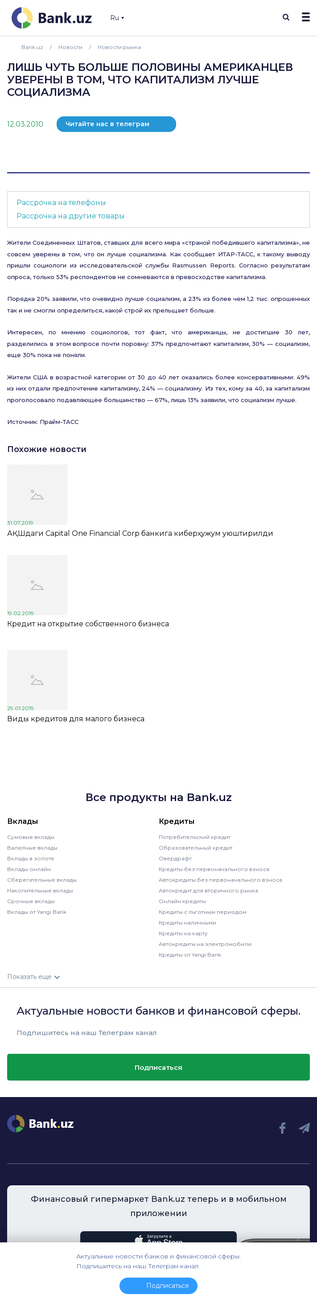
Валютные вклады (32, 847)
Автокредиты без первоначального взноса (220, 879)
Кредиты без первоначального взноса (214, 869)
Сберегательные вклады (42, 879)
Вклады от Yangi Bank (36, 911)
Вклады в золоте (30, 858)
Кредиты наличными (187, 922)
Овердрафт (175, 858)
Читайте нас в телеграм (107, 124)
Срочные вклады (31, 901)
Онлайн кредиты (182, 901)
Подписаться (158, 1067)
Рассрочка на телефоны (61, 202)
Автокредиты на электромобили (205, 944)
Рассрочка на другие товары (70, 216)
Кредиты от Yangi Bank (190, 954)
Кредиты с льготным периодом (203, 911)
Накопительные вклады (40, 890)
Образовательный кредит (195, 847)
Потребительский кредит (195, 837)
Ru (117, 17)
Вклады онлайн (29, 869)
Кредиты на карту (183, 933)
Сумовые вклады (30, 837)
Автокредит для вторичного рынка (208, 890)
